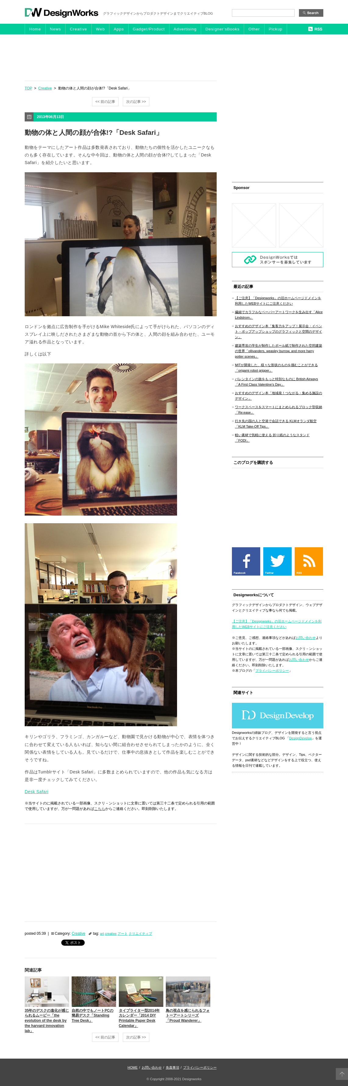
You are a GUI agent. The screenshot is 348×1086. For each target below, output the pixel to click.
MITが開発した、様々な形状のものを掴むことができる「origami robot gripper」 (276, 367)
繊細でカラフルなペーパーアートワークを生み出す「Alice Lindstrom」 (279, 314)
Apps (119, 29)
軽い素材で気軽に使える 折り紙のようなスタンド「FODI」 (272, 437)
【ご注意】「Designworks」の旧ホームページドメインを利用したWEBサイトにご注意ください (278, 300)
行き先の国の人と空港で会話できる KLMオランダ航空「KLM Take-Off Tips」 (276, 423)
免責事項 (172, 1067)
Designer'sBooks (222, 29)
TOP (28, 88)
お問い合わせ (306, 637)
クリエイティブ (140, 933)
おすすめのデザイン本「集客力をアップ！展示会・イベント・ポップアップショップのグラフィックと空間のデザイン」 (278, 331)
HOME (133, 1067)
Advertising (185, 29)
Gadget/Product (149, 29)
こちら (99, 809)
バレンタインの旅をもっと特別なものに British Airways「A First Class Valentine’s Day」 (276, 381)
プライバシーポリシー (272, 670)
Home (35, 29)
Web (100, 29)
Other (254, 29)
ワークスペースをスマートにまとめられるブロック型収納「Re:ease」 (278, 409)
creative (111, 933)
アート (123, 933)
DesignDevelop (300, 738)
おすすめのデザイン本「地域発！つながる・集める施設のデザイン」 (278, 395)
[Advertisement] (174, 57)
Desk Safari (36, 791)
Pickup (275, 29)
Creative (78, 29)
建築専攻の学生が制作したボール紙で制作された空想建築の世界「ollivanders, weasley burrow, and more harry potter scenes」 (278, 351)
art (102, 933)
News (55, 29)
